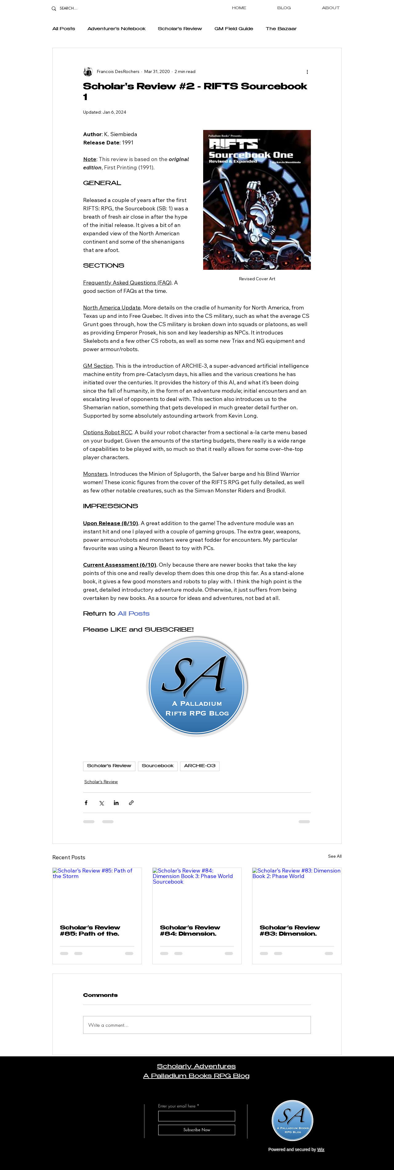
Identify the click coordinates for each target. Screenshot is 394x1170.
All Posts (63, 29)
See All (335, 856)
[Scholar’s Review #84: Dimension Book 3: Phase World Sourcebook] (197, 893)
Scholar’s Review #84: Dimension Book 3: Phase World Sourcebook (192, 931)
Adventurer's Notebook (116, 29)
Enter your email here (176, 1106)
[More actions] (307, 71)
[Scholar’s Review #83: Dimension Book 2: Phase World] (296, 893)
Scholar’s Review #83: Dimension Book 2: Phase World (290, 931)
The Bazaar (281, 29)
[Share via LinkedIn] (116, 803)
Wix (320, 1149)
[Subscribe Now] (196, 1130)
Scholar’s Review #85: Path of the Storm (90, 931)
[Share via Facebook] (86, 803)
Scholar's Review (180, 29)
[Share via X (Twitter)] (101, 803)
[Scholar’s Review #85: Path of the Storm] (97, 893)
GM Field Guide (234, 29)
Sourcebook (158, 766)
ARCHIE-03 (199, 766)
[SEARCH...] (73, 8)
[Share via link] (131, 803)
